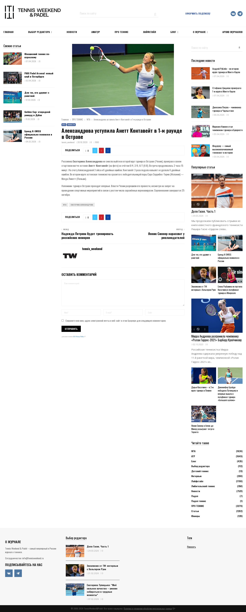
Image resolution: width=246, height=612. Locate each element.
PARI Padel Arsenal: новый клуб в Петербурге (38, 74)
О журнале (199, 32)
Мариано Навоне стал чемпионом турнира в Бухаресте (227, 128)
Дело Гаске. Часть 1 (203, 211)
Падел (194, 496)
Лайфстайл (197, 481)
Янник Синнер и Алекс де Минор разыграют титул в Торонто (202, 429)
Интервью (196, 476)
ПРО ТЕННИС (121, 32)
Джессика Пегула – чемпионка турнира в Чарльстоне (226, 108)
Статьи (195, 511)
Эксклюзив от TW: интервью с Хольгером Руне (203, 288)
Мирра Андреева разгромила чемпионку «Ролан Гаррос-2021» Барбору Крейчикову (216, 338)
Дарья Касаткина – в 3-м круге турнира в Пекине (202, 389)
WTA (63, 124)
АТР (193, 456)
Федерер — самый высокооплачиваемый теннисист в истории (222, 149)
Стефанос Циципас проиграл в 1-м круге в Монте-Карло (226, 89)
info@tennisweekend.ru (33, 558)
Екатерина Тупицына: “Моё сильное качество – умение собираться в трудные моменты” (102, 590)
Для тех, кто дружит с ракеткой (36, 94)
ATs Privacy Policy (78, 336)
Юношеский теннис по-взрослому (37, 55)
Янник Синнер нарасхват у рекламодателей (166, 235)
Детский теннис (200, 471)
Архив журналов (232, 32)
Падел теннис (198, 501)
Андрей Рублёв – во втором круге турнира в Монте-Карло (226, 70)
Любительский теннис (203, 486)
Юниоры (195, 516)
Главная (8, 32)
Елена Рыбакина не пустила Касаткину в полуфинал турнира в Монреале (230, 290)
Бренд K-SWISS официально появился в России (38, 134)
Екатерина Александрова (82, 204)
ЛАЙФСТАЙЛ (149, 32)
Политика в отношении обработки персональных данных (148, 608)
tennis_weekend (68, 142)
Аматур (95, 32)
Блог (173, 32)
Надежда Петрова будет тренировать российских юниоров (87, 235)
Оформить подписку (197, 13)
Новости (71, 124)
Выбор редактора (39, 32)
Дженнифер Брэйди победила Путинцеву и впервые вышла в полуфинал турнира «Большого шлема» (228, 394)
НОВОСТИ (72, 32)
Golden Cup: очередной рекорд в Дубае (37, 113)
